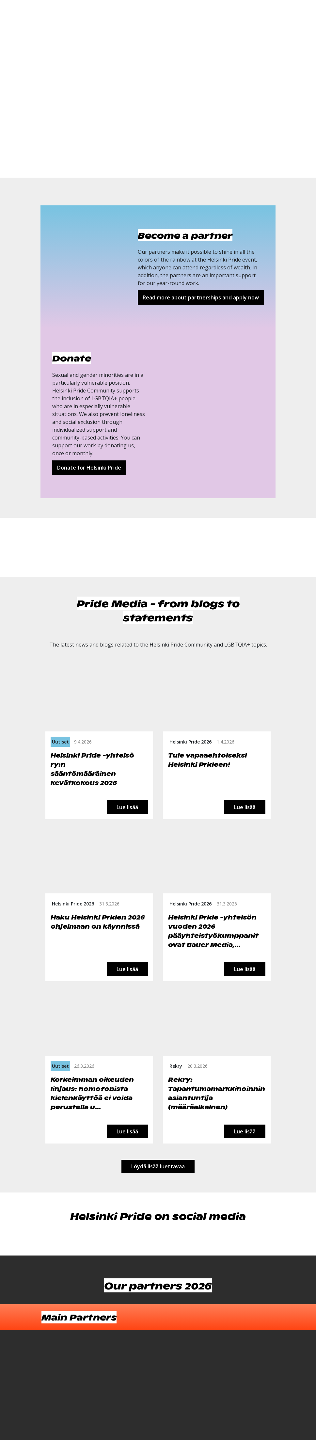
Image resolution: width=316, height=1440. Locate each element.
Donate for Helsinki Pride (89, 467)
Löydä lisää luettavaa (158, 1166)
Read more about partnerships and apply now (201, 297)
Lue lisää (127, 807)
